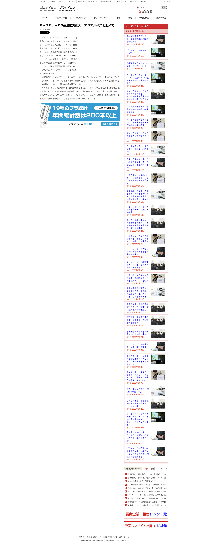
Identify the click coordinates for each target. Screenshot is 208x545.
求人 (124, 1)
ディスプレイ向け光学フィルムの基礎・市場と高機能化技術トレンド (137, 251)
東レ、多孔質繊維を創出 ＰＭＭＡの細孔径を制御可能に (150, 491)
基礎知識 (81, 1)
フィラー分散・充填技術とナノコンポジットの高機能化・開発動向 (137, 265)
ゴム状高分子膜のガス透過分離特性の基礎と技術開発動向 (137, 109)
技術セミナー (92, 1)
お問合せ (133, 1)
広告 (118, 1)
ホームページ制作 (107, 1)
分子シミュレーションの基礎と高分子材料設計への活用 (137, 209)
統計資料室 (161, 18)
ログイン (166, 1)
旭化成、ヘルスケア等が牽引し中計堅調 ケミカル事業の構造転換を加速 (156, 505)
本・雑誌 (71, 1)
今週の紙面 (144, 18)
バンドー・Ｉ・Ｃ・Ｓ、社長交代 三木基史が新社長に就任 (151, 495)
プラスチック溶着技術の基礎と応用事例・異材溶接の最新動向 (137, 320)
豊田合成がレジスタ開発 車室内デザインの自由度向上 (149, 498)
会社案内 (52, 1)
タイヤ (117, 18)
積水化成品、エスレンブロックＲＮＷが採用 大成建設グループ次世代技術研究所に (160, 488)
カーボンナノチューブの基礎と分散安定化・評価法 (137, 149)
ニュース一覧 (61, 18)
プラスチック (80, 18)
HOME (45, 18)
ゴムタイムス (84, 537)
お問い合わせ (124, 537)
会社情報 (94, 537)
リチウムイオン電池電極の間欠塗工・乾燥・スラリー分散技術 (137, 403)
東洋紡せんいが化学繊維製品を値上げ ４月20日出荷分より (151, 502)
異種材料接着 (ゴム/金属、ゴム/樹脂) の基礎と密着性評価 (137, 39)
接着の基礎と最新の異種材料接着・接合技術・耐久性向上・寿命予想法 (137, 307)
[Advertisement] (100, 52)
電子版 (43, 1)
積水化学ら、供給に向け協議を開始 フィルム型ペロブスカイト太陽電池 (156, 478)
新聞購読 (62, 1)
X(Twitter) (142, 1)
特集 (130, 18)
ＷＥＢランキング (164, 468)
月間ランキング (152, 468)
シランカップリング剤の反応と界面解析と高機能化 (137, 136)
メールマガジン (145, 11)
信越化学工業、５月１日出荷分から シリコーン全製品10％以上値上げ (156, 481)
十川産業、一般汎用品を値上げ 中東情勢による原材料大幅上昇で (154, 474)
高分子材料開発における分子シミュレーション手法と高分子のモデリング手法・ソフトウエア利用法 (137, 419)
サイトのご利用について (108, 537)
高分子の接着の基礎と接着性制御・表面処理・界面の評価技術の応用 (137, 122)
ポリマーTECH (100, 18)
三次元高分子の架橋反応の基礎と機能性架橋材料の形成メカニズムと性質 (137, 278)
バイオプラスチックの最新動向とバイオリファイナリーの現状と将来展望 (137, 238)
